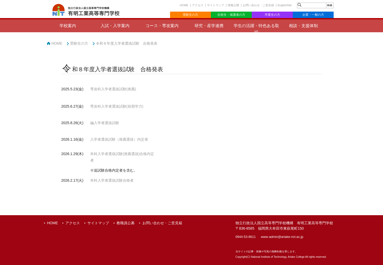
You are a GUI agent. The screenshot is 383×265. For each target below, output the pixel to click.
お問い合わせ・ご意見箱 (258, 5)
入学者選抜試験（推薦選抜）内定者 (119, 139)
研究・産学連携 (209, 25)
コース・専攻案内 (162, 25)
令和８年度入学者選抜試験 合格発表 (126, 43)
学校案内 (67, 25)
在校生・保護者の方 (231, 15)
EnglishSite (285, 5)
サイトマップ (215, 5)
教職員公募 (126, 223)
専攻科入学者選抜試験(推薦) (113, 89)
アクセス (197, 5)
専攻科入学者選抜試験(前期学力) (116, 106)
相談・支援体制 (303, 25)
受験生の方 (190, 15)
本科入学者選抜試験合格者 (112, 180)
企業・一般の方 (313, 15)
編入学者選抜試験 (104, 123)
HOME (184, 5)
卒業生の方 (272, 15)
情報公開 (233, 5)
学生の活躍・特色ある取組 (256, 28)
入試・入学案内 (115, 25)
